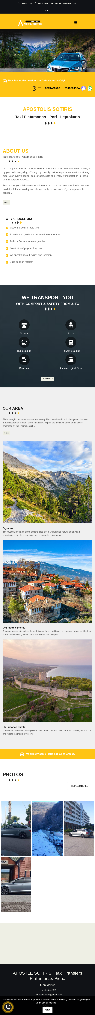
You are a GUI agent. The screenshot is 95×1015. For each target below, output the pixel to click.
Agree (47, 1010)
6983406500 (27, 3)
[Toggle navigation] (76, 22)
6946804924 (43, 3)
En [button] (46, 10)
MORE (6, 202)
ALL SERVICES (47, 379)
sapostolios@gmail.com (65, 3)
